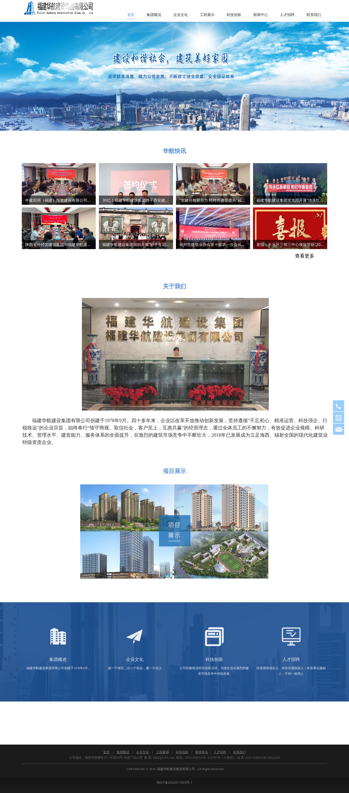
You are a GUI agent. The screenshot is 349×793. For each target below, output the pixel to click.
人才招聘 (287, 15)
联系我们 (314, 15)
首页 (131, 15)
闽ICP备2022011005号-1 (174, 782)
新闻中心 (260, 15)
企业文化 (180, 15)
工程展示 (207, 15)
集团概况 (154, 15)
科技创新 (234, 15)
